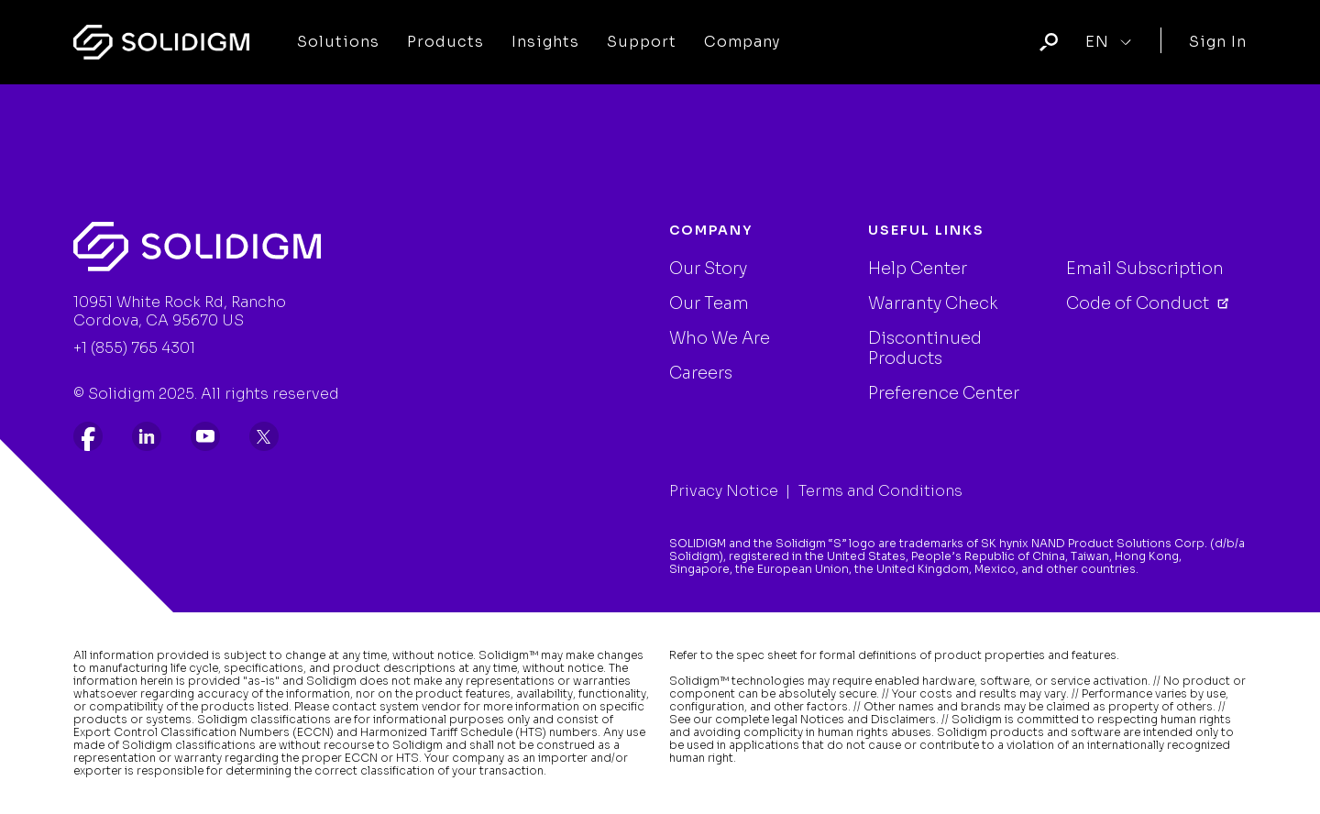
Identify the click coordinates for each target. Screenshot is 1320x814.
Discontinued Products (925, 348)
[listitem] (88, 436)
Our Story (708, 268)
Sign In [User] (1218, 41)
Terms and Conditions (880, 490)
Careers (700, 373)
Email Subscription (1145, 268)
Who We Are (719, 338)
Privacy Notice (723, 490)
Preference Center (943, 393)
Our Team (709, 303)
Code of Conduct (1139, 303)
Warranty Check (933, 303)
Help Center (917, 268)
